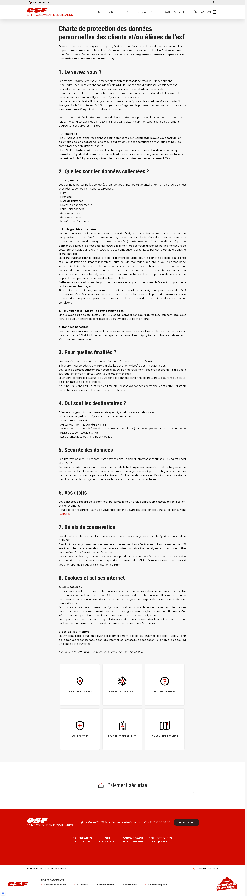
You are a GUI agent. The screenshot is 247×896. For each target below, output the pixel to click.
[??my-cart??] (204, 11)
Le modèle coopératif (157, 884)
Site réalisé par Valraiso (205, 868)
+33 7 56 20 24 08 (159, 822)
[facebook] (213, 2)
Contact (65, 513)
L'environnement (105, 884)
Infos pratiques (39, 2)
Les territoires (130, 884)
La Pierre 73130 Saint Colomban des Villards (112, 822)
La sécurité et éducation (54, 884)
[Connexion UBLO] (3, 893)
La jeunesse (82, 884)
